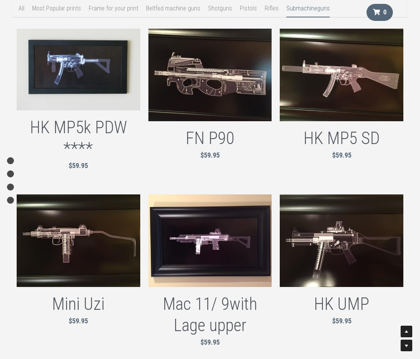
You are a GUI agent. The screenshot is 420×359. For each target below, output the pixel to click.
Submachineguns (308, 8)
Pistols (248, 8)
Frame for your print (113, 8)
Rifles (272, 8)
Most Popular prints (56, 8)
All (21, 8)
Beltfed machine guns (173, 8)
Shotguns (220, 8)
